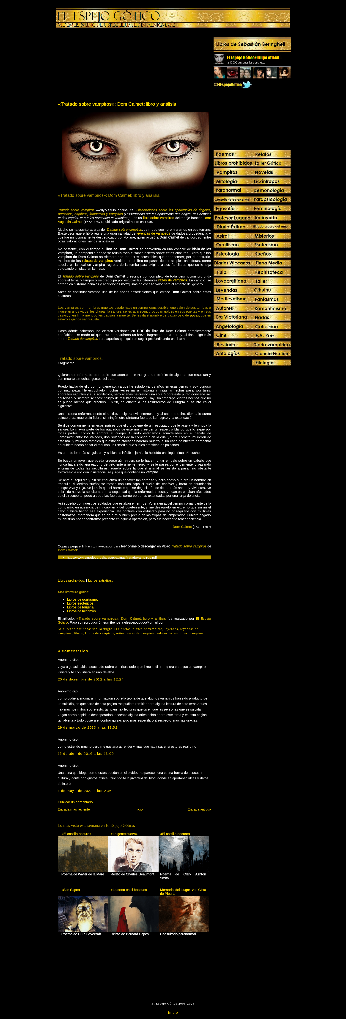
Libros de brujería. (80, 607)
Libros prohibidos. (71, 580)
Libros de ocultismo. (82, 599)
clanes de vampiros (147, 629)
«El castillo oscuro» (76, 834)
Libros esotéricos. (80, 603)
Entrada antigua (199, 809)
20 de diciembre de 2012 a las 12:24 (91, 679)
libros (78, 633)
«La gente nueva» (124, 834)
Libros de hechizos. (82, 611)
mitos (120, 633)
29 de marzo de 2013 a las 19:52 (88, 727)
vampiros (197, 633)
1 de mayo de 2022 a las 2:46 (85, 791)
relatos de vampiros (172, 633)
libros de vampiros (99, 633)
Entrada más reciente (74, 809)
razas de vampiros (141, 633)
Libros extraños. (100, 580)
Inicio (139, 809)
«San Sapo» (70, 890)
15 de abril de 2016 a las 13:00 (86, 753)
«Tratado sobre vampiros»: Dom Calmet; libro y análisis (117, 104)
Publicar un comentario (75, 802)
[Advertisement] (95, 65)
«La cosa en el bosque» (128, 890)
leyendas (171, 629)
